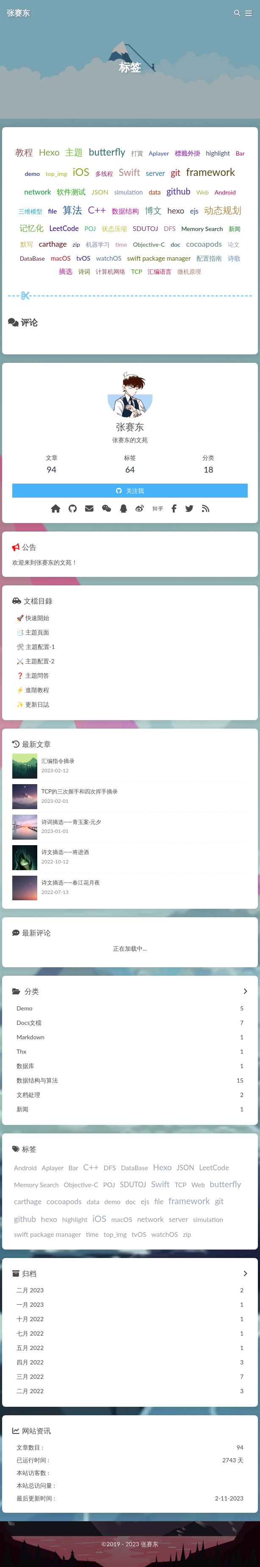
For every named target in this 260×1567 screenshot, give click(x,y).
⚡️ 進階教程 (33, 689)
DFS (170, 228)
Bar (239, 153)
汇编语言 (159, 271)
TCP (136, 271)
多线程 (104, 173)
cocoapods (204, 243)
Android (225, 192)
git (175, 172)
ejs (194, 211)
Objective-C (149, 244)
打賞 (137, 153)
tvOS (83, 258)
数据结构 (125, 211)
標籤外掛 (187, 153)
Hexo (49, 152)
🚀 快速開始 (33, 617)
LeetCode (63, 228)
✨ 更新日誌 (33, 704)
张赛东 (18, 13)
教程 (24, 152)
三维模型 (30, 211)
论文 (234, 244)
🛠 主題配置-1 (36, 646)
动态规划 (222, 210)
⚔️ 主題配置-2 (36, 661)
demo (32, 173)
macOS (61, 258)
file (52, 211)
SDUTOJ (145, 228)
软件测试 (71, 192)
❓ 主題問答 (33, 675)
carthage (53, 243)
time (121, 244)
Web (202, 192)
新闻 (235, 228)
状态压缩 (114, 228)
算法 (72, 210)
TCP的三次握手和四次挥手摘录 (79, 791)
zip (76, 244)
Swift (129, 172)
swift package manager (159, 258)
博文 (153, 210)
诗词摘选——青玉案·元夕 (71, 821)
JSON (99, 192)
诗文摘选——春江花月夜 (70, 882)
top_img (56, 173)
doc (175, 244)
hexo (175, 210)
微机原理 (189, 271)
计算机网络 (110, 271)
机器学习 (98, 244)
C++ (97, 210)
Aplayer (159, 153)
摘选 (65, 271)
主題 (74, 152)
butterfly (107, 152)
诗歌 (234, 258)
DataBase (32, 258)
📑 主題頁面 (33, 632)
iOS (81, 171)
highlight (218, 153)
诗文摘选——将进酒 (65, 852)
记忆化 (31, 228)
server (155, 173)
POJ (90, 228)
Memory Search (202, 228)
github (178, 191)
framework (210, 172)
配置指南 (209, 258)
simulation (128, 192)
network (37, 191)
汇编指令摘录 (58, 760)
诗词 (84, 271)
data (155, 192)
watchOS (109, 258)
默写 (26, 244)
